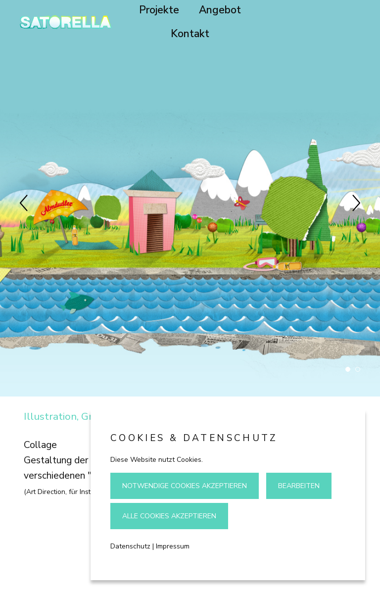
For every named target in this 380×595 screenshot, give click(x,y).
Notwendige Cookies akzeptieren (184, 486)
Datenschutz (130, 546)
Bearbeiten (299, 486)
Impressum (173, 546)
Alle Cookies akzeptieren (169, 516)
